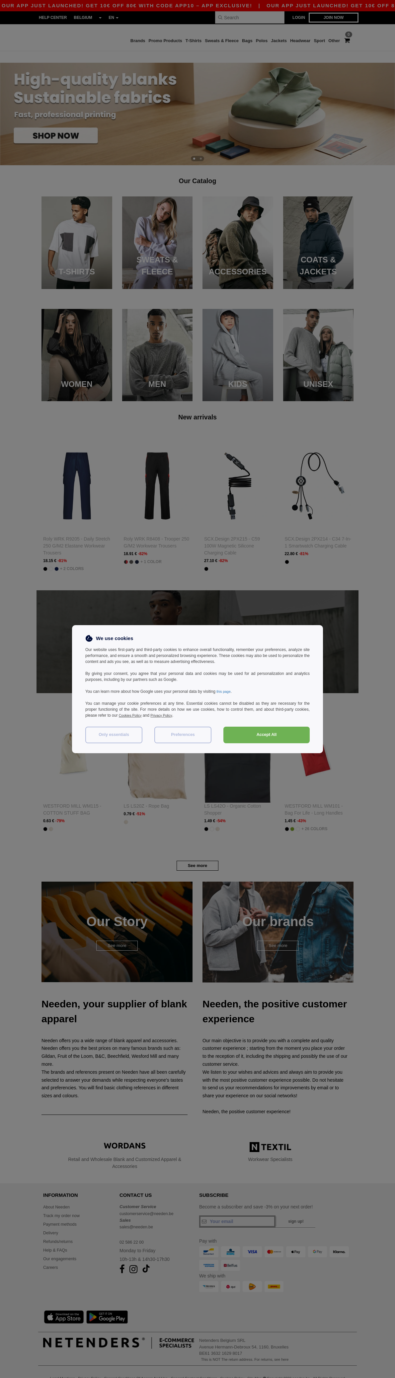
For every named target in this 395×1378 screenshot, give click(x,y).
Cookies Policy (132, 715)
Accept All (267, 734)
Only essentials (114, 734)
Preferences (183, 734)
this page (224, 691)
